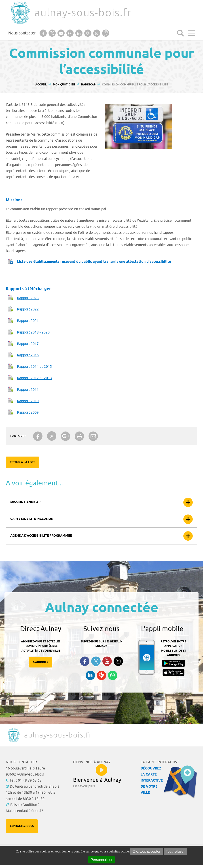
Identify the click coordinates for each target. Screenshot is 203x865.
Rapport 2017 (28, 344)
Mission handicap (25, 502)
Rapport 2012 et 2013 (34, 378)
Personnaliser (101, 860)
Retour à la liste (22, 462)
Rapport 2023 (28, 298)
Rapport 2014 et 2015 (34, 366)
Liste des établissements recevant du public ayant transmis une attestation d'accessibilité (94, 261)
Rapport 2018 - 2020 (33, 332)
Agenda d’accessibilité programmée (41, 536)
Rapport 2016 (28, 355)
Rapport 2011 (28, 389)
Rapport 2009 (28, 412)
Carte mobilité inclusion (31, 519)
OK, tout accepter (147, 851)
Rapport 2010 (28, 401)
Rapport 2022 (28, 309)
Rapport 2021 (28, 321)
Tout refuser (175, 851)
